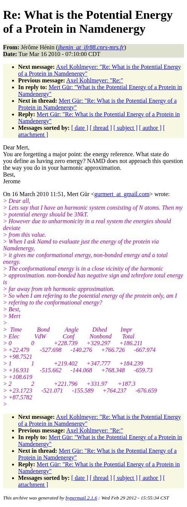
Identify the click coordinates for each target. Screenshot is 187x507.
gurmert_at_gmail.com (121, 194)
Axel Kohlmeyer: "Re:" (94, 80)
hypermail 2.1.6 (81, 498)
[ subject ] (125, 128)
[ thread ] (101, 128)
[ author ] (150, 128)
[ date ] (79, 128)
